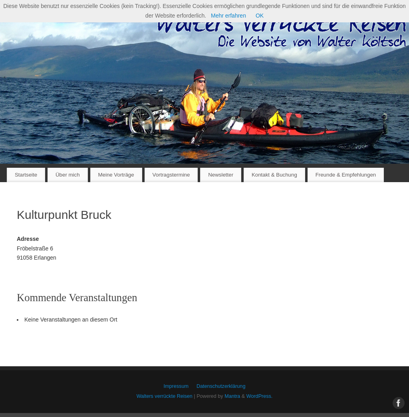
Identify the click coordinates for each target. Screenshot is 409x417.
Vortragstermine (171, 175)
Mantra (232, 396)
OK (260, 15)
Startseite (26, 175)
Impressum (176, 386)
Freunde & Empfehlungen (346, 175)
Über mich (68, 175)
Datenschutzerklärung (221, 386)
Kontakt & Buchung (274, 175)
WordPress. (259, 396)
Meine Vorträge (116, 175)
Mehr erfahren (228, 15)
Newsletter (220, 175)
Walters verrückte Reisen (165, 396)
